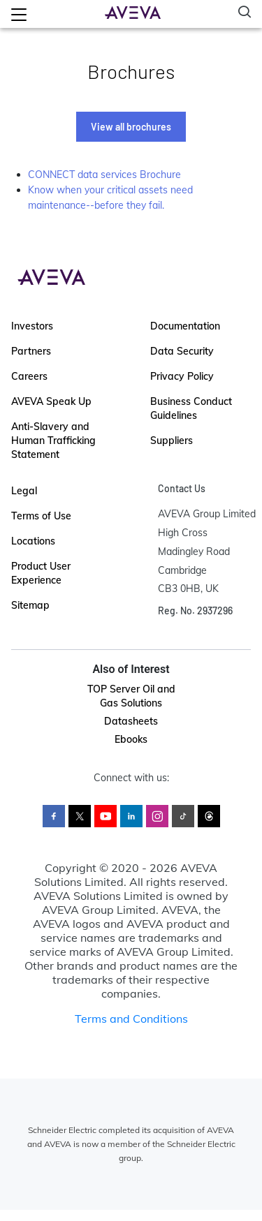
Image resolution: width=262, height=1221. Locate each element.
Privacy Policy (182, 376)
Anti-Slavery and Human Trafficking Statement (53, 440)
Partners (31, 351)
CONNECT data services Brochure (104, 174)
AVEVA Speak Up (51, 401)
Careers (29, 376)
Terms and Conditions (131, 1019)
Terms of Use (41, 516)
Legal (24, 490)
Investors (32, 326)
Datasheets (131, 721)
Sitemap (30, 605)
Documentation (185, 326)
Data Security (182, 351)
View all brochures (131, 127)
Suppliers (171, 440)
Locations (33, 541)
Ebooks (131, 739)
